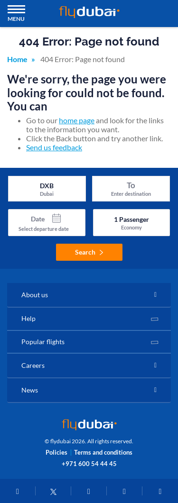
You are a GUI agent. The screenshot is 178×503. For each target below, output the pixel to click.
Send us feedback (54, 147)
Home (17, 59)
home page (76, 120)
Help (28, 318)
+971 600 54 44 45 (89, 463)
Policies (56, 452)
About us (34, 295)
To (131, 185)
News (29, 390)
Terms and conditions (103, 452)
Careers (33, 365)
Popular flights (43, 342)
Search (89, 252)
